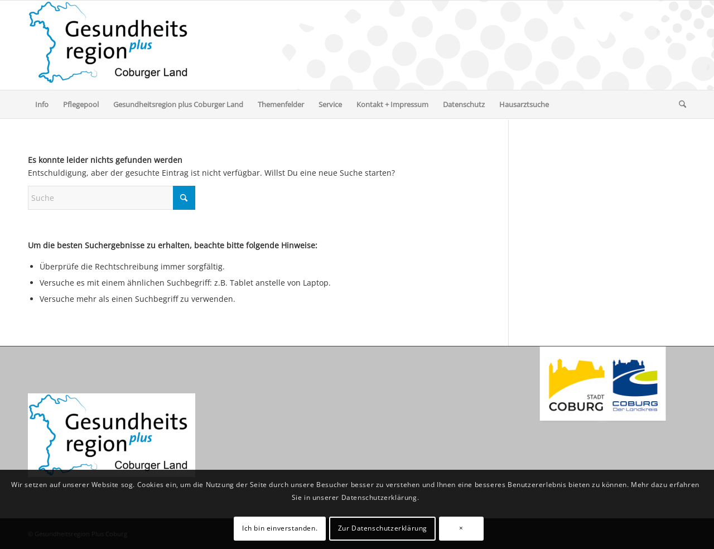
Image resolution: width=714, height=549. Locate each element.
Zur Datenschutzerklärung (382, 528)
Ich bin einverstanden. (279, 528)
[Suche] (679, 104)
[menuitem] (42, 104)
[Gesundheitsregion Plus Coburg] (111, 45)
